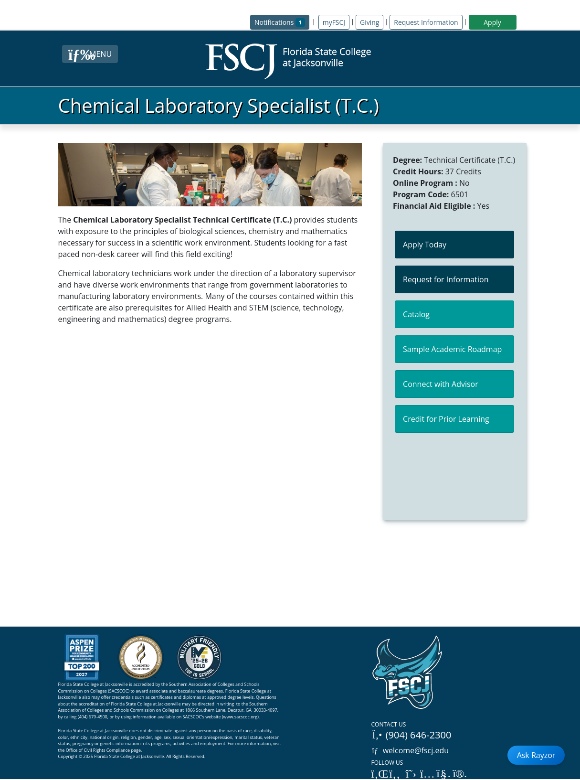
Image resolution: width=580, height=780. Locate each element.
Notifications (281, 22)
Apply (492, 22)
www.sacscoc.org (240, 717)
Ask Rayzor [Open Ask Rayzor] (536, 755)
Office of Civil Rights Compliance (98, 750)
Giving (369, 22)
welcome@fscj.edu (410, 750)
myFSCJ (334, 22)
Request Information (426, 22)
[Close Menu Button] (90, 54)
